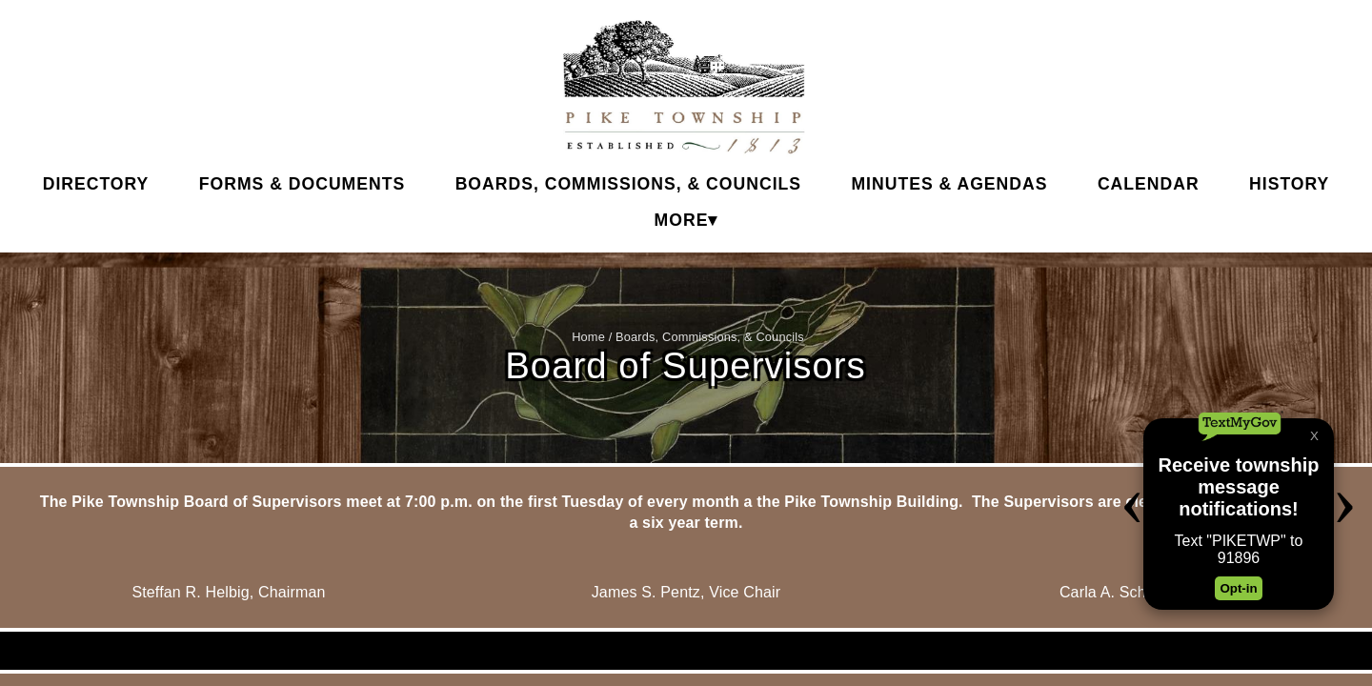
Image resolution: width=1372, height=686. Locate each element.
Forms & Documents (302, 183)
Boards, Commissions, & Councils (628, 183)
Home (588, 337)
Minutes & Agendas (949, 183)
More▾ (686, 220)
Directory (96, 183)
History (1289, 183)
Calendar (1149, 183)
